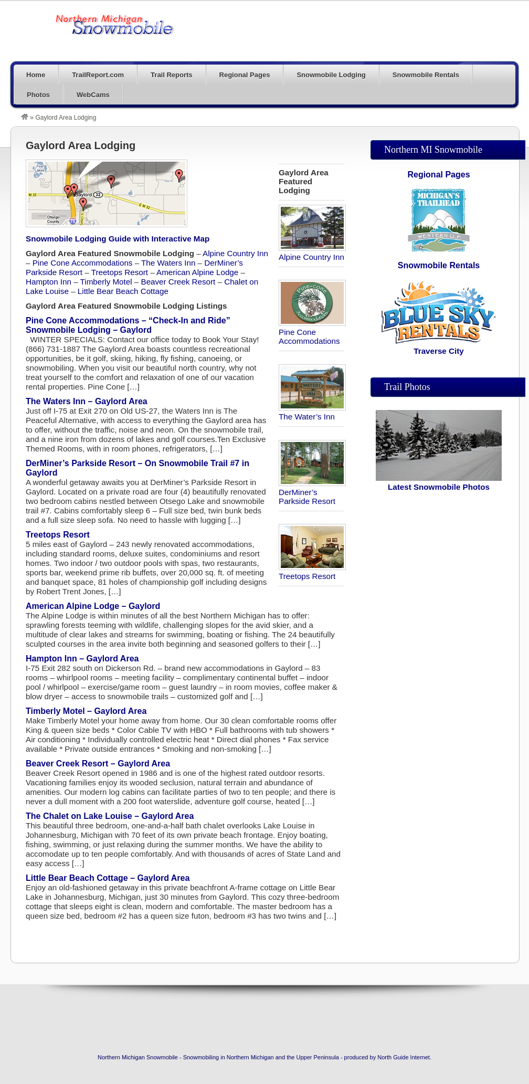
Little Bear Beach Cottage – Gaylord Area (107, 877)
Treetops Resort (312, 572)
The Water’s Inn (312, 412)
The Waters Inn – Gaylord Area (86, 401)
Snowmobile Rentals (426, 75)
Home (35, 75)
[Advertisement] (439, 668)
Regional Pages (244, 75)
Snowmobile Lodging (331, 75)
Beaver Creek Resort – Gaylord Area (98, 763)
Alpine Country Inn (312, 252)
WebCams (93, 95)
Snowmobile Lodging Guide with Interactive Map (117, 238)
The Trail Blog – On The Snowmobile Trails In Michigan (115, 24)
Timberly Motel (106, 281)
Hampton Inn (48, 281)
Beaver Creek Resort (178, 281)
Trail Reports (171, 75)
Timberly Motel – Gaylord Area (86, 711)
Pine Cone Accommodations (312, 332)
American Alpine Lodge (197, 272)
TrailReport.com (98, 75)
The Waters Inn (168, 262)
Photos (38, 95)
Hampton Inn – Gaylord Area (82, 658)
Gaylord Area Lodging (80, 145)
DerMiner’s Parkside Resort (312, 492)
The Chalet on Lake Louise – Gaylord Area (110, 816)
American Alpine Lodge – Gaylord (93, 606)
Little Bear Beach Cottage (123, 291)
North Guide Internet (403, 1057)
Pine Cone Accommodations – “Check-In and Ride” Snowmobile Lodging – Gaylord (128, 325)
